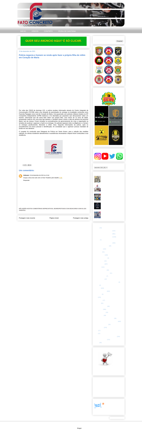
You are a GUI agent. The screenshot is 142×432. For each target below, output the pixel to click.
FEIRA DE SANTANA (67, 31)
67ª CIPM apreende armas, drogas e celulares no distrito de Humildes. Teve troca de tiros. (112, 187)
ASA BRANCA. (98, 249)
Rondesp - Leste (99, 327)
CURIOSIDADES (99, 261)
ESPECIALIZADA (99, 264)
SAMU (96, 330)
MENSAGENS (98, 300)
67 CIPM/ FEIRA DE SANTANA (103, 243)
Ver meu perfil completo (101, 412)
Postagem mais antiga (80, 218)
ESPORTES (97, 267)
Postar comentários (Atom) (56, 224)
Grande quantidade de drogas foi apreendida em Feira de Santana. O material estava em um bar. (112, 196)
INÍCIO (23, 31)
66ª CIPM (97, 240)
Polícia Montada (98, 315)
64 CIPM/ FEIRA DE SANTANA (103, 231)
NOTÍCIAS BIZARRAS (100, 306)
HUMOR (96, 285)
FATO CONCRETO (109, 403)
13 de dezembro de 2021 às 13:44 (39, 175)
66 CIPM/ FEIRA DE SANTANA (103, 237)
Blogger (79, 428)
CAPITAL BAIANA (99, 255)
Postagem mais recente (27, 218)
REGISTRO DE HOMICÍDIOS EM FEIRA (106, 321)
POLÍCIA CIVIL (98, 309)
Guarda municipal (99, 279)
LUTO (96, 297)
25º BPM (96, 228)
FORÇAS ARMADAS (100, 276)
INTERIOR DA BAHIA (100, 291)
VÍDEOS (34, 31)
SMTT (96, 333)
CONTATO (48, 31)
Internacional (97, 294)
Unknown (26, 175)
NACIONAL (97, 303)
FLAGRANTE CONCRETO (102, 273)
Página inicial (54, 218)
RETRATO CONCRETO (101, 324)
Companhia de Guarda (100, 258)
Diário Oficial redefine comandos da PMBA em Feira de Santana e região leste (112, 214)
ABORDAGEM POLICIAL (101, 246)
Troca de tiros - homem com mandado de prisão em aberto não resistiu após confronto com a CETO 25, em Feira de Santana (112, 179)
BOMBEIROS (98, 252)
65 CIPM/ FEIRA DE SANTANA (103, 234)
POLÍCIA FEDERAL (99, 312)
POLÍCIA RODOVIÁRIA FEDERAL (104, 318)
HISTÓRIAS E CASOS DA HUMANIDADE (106, 282)
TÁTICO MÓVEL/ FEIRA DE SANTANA (105, 336)
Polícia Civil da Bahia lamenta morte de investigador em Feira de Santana (112, 204)
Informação (97, 288)
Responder (26, 180)
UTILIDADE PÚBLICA (100, 339)
